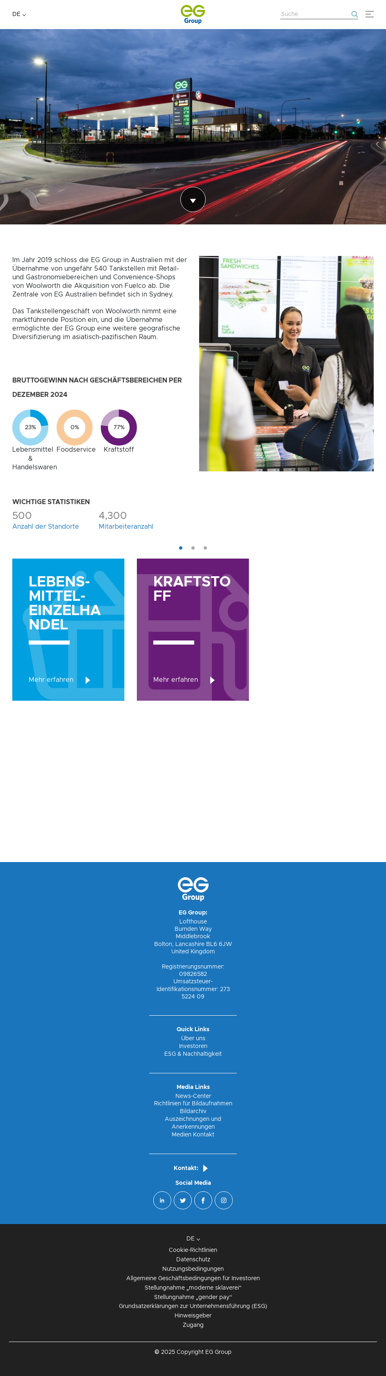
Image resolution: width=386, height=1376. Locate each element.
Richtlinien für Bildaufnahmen (193, 1104)
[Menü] (370, 14)
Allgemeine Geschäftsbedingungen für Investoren (193, 1278)
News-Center (193, 1096)
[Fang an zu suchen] (355, 14)
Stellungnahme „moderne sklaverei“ (193, 1288)
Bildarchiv (193, 1111)
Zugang (193, 1325)
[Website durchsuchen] (319, 14)
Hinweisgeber (193, 1316)
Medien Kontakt (193, 1135)
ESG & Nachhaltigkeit (193, 1054)
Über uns (193, 1038)
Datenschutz (193, 1260)
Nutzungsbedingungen (193, 1269)
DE (16, 14)
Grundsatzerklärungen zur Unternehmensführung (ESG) (193, 1306)
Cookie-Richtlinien (193, 1250)
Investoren (193, 1046)
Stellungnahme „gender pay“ (193, 1297)
